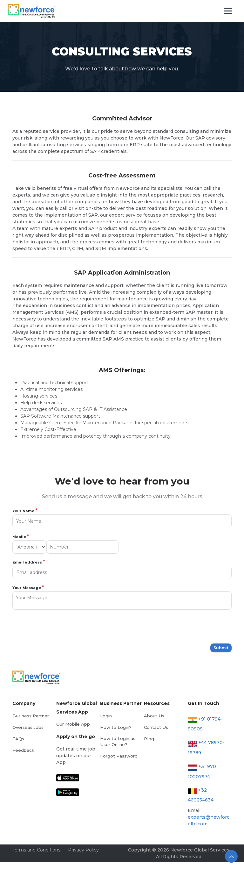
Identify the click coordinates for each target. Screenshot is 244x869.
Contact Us (155, 727)
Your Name (24, 510)
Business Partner (30, 715)
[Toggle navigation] (228, 11)
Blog (149, 738)
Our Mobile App (73, 724)
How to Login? (116, 727)
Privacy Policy (83, 850)
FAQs (18, 738)
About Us (154, 715)
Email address (28, 562)
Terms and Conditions (36, 850)
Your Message (28, 587)
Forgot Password (119, 755)
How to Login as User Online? (117, 741)
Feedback (23, 750)
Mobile (20, 536)
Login (106, 715)
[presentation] (60, 626)
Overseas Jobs (28, 727)
